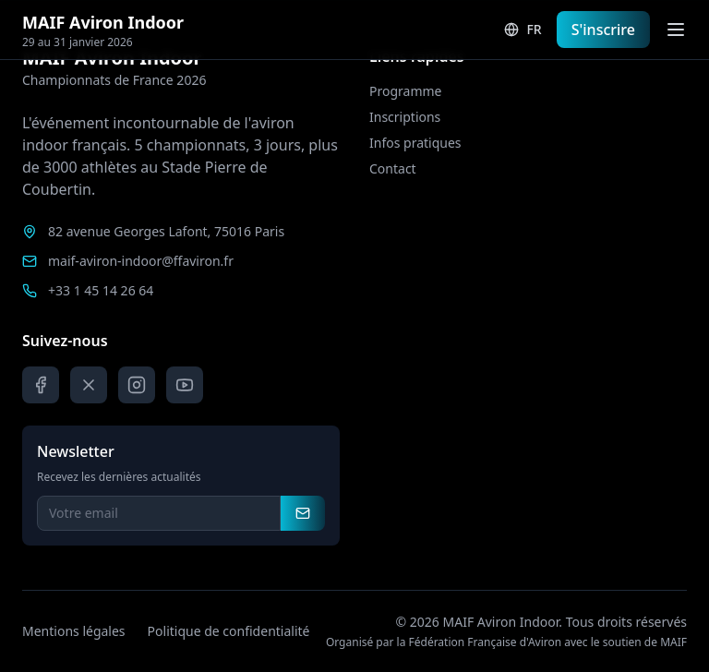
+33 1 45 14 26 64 (100, 290)
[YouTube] (184, 384)
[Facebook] (40, 384)
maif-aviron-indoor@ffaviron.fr (141, 261)
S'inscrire (603, 29)
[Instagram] (136, 384)
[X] (88, 384)
